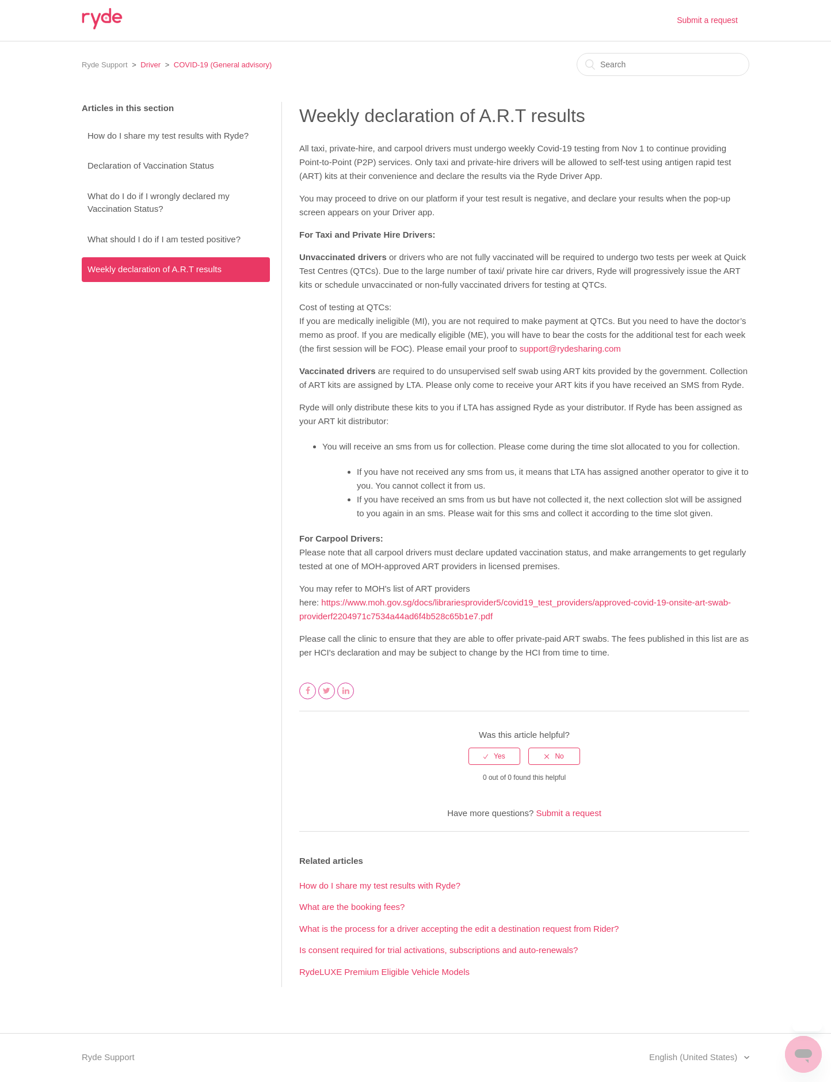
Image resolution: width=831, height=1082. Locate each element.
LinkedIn (346, 698)
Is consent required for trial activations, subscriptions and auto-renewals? (438, 950)
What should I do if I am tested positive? (164, 239)
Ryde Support (105, 64)
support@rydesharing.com (570, 348)
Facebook (308, 698)
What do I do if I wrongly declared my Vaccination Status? (158, 202)
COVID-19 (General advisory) (223, 64)
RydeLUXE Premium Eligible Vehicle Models (384, 972)
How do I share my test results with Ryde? (168, 135)
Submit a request (707, 20)
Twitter (327, 698)
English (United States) (694, 1057)
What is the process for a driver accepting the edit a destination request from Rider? (459, 929)
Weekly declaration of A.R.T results (154, 269)
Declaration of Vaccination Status (150, 165)
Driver (150, 64)
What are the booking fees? (352, 907)
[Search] (663, 64)
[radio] (494, 756)
